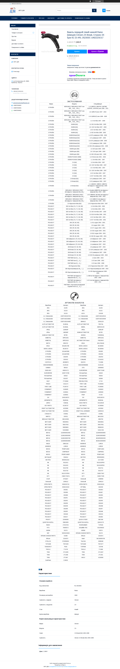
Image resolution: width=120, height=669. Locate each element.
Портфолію (15, 29)
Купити (76, 51)
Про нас (41, 18)
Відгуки (14, 40)
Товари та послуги (27, 18)
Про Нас (14, 36)
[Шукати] (94, 10)
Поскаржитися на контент (55, 666)
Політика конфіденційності (69, 666)
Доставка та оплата (65, 18)
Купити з (97, 51)
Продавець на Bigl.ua (60, 665)
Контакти (51, 18)
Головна (14, 18)
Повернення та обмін (18, 47)
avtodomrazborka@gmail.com (21, 103)
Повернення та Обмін (82, 18)
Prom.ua (68, 663)
